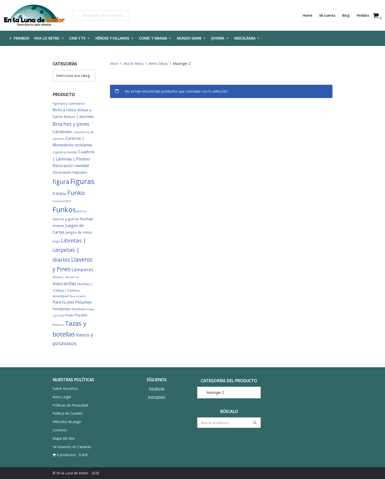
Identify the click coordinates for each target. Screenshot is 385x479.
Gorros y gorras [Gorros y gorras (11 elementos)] (66, 218)
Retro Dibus (158, 63)
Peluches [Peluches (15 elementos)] (83, 302)
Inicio (114, 63)
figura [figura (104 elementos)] (61, 182)
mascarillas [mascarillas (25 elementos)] (64, 283)
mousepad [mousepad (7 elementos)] (61, 296)
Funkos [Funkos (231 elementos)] (64, 209)
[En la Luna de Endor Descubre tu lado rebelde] (34, 15)
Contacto (60, 430)
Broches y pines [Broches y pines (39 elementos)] (71, 123)
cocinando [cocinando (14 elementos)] (83, 145)
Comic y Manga (155, 38)
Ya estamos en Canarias (72, 446)
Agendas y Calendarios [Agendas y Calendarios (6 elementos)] (69, 103)
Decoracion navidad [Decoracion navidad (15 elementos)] (71, 165)
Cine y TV (79, 38)
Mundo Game (191, 38)
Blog (346, 15)
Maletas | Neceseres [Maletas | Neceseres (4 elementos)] (66, 277)
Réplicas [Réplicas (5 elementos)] (58, 324)
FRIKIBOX (21, 38)
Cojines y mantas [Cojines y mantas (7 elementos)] (65, 152)
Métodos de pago (67, 421)
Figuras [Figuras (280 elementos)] (82, 181)
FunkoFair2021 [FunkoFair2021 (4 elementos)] (62, 201)
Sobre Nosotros (65, 388)
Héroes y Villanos (114, 38)
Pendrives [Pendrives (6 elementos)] (79, 309)
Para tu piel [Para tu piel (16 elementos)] (63, 302)
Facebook (157, 388)
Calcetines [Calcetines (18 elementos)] (62, 131)
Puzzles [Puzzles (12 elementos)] (80, 314)
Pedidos (363, 15)
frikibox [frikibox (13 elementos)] (60, 193)
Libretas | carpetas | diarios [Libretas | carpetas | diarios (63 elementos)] (69, 250)
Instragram (156, 396)
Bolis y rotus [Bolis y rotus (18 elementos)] (64, 110)
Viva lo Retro (49, 38)
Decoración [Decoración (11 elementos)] (62, 172)
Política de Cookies (68, 413)
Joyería (220, 38)
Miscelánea (247, 38)
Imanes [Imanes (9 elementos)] (58, 225)
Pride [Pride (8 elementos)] (69, 315)
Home (307, 15)
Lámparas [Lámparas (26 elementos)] (82, 269)
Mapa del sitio (64, 438)
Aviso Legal (62, 396)
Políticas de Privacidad (70, 405)
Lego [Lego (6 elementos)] (56, 241)
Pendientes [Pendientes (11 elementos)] (62, 308)
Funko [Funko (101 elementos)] (76, 193)
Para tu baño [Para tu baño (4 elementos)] (77, 296)
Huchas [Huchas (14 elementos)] (86, 219)
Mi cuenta (327, 15)
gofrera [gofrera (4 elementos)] (81, 211)
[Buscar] (223, 422)
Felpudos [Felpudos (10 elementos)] (79, 172)
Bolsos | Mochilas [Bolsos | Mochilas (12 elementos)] (79, 116)
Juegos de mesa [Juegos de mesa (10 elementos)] (79, 232)
